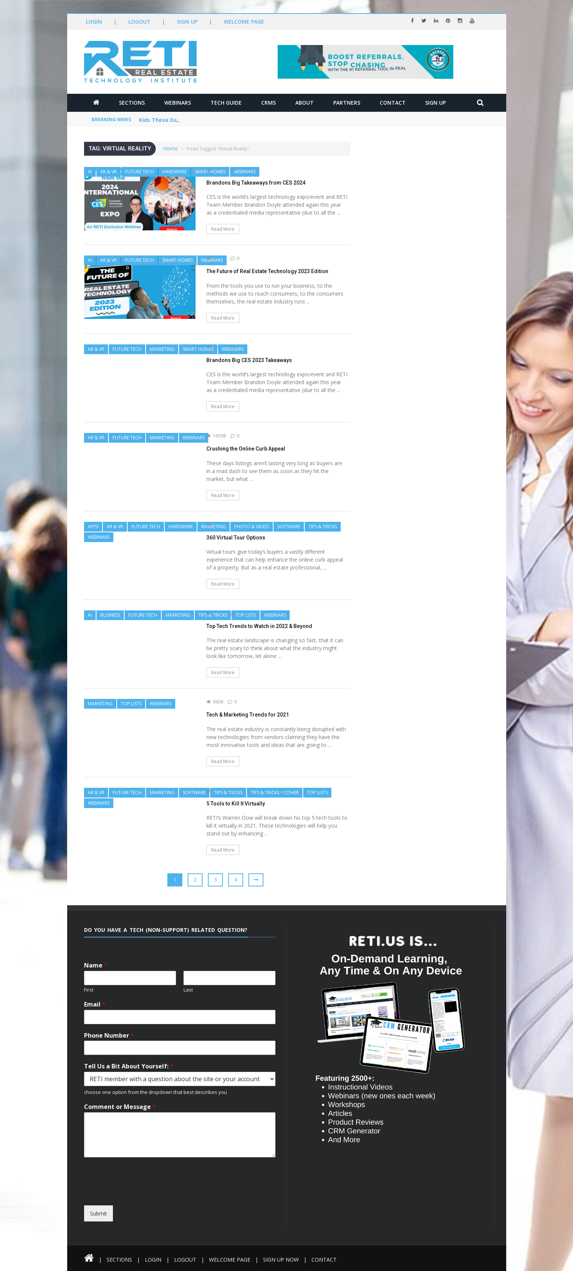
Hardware (174, 171)
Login (94, 21)
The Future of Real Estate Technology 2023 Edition (267, 271)
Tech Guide (226, 102)
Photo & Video (251, 526)
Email (94, 1004)
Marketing (162, 349)
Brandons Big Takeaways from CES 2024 (255, 183)
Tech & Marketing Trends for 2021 (247, 715)
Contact (393, 102)
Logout (139, 21)
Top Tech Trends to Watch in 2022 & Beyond (259, 626)
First (88, 990)
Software (288, 526)
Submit (98, 1213)
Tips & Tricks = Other (275, 792)
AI (90, 171)
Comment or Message (120, 1107)
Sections (132, 102)
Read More (223, 229)
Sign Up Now (281, 1259)
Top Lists (245, 615)
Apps (93, 526)
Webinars (177, 102)
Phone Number (109, 1036)
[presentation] (152, 1198)
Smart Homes (177, 260)
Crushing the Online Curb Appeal (245, 449)
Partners (346, 102)
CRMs (268, 102)
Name (95, 965)
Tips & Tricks (322, 526)
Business (110, 615)
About (304, 102)
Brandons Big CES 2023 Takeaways (249, 360)
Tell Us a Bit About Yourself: (128, 1066)
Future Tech (139, 171)
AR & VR (108, 171)
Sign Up (187, 21)
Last (188, 990)
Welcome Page (244, 21)
